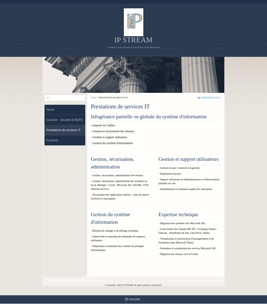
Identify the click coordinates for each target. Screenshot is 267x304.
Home (94, 97)
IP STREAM (133, 40)
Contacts (52, 140)
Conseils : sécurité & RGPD (64, 119)
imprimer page (211, 98)
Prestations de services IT (63, 130)
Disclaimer (157, 285)
